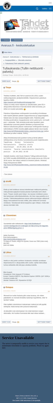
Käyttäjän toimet (44, 81)
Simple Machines (32, 398)
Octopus (9, 287)
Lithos (8, 252)
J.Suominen (11, 215)
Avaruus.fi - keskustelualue (18, 45)
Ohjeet (17, 395)
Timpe (8, 87)
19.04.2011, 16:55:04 (9, 91)
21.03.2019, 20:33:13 (9, 256)
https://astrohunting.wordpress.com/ (14, 239)
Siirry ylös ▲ (34, 395)
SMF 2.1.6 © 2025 (21, 398)
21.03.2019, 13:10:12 (9, 219)
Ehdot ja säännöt (25, 395)
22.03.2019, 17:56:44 (9, 291)
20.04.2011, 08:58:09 (9, 185)
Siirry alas (6, 81)
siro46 (8, 181)
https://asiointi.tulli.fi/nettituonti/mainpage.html (19, 102)
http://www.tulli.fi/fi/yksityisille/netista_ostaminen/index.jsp (23, 131)
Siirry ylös (6, 322)
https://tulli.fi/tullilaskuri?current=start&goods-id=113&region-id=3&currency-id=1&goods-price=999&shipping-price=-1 (26, 226)
